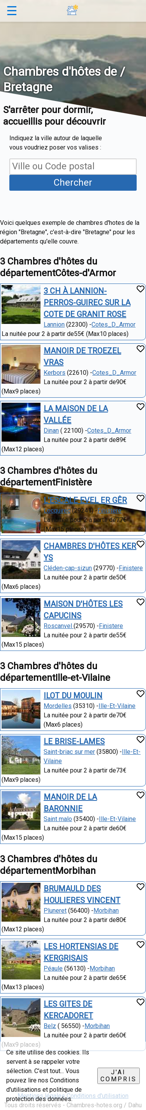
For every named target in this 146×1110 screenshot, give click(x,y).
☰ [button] (12, 10)
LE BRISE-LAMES (74, 741)
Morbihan (106, 910)
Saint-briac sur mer (69, 751)
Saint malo (58, 819)
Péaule (53, 968)
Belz (50, 1026)
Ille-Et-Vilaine (117, 706)
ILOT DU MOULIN (73, 695)
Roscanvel (59, 626)
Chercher (73, 182)
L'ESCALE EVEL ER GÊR (85, 500)
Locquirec (57, 510)
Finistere (109, 510)
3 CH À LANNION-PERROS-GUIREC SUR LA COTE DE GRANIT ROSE (87, 302)
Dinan (51, 430)
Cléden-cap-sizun (68, 568)
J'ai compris (118, 1075)
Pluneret (55, 910)
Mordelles (58, 706)
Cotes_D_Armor (113, 324)
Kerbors (54, 372)
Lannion (54, 324)
